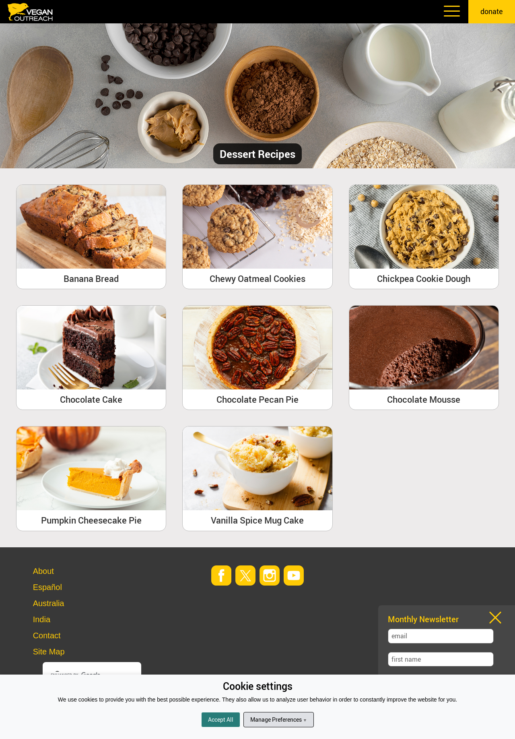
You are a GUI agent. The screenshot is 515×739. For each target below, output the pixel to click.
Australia (48, 603)
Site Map (49, 651)
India (41, 619)
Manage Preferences (278, 719)
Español (47, 587)
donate (491, 11)
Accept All (220, 719)
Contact (47, 635)
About (43, 571)
